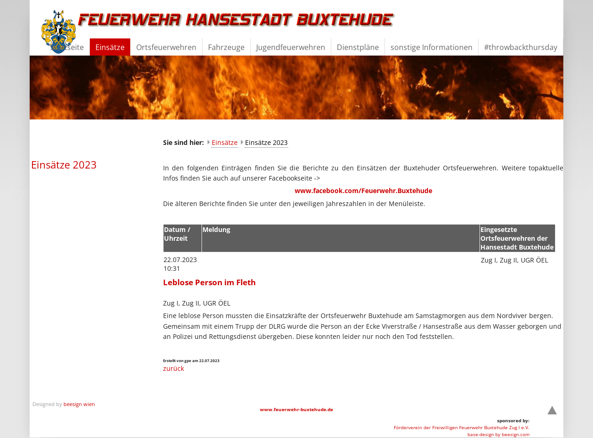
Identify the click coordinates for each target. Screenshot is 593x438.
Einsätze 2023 (266, 142)
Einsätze (225, 142)
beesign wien (79, 403)
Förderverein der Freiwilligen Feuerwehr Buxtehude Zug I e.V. (462, 427)
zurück (173, 368)
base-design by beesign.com (498, 434)
